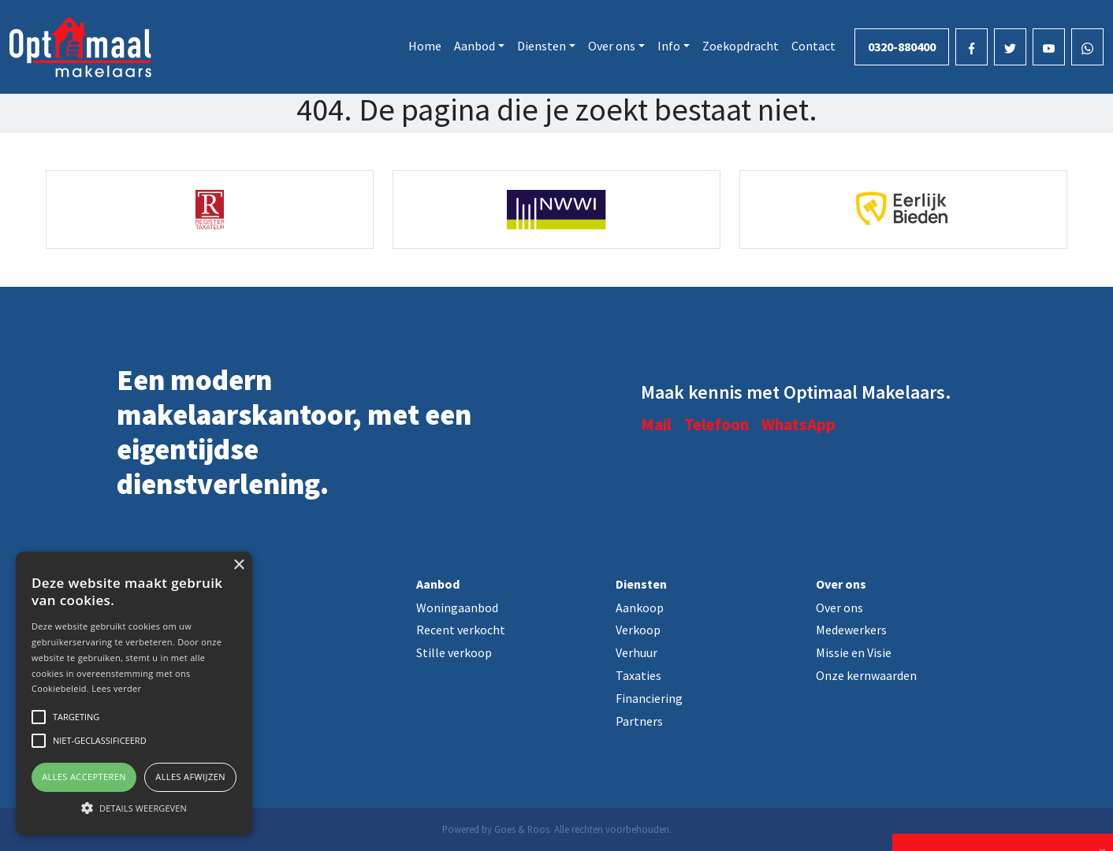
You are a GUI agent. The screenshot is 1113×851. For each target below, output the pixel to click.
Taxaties (638, 675)
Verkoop (638, 629)
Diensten (541, 46)
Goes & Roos (521, 829)
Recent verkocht (460, 629)
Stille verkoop (454, 652)
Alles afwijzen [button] (190, 776)
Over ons (611, 46)
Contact (813, 46)
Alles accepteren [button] (84, 776)
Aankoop (640, 607)
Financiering (649, 698)
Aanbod (474, 46)
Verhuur (636, 652)
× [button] (238, 565)
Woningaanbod (457, 607)
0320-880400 (902, 46)
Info (668, 46)
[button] (134, 808)
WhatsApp (798, 424)
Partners (639, 721)
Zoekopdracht (740, 46)
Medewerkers (851, 629)
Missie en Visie (854, 652)
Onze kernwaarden (866, 675)
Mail (656, 424)
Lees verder (116, 688)
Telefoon (716, 424)
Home (424, 46)
